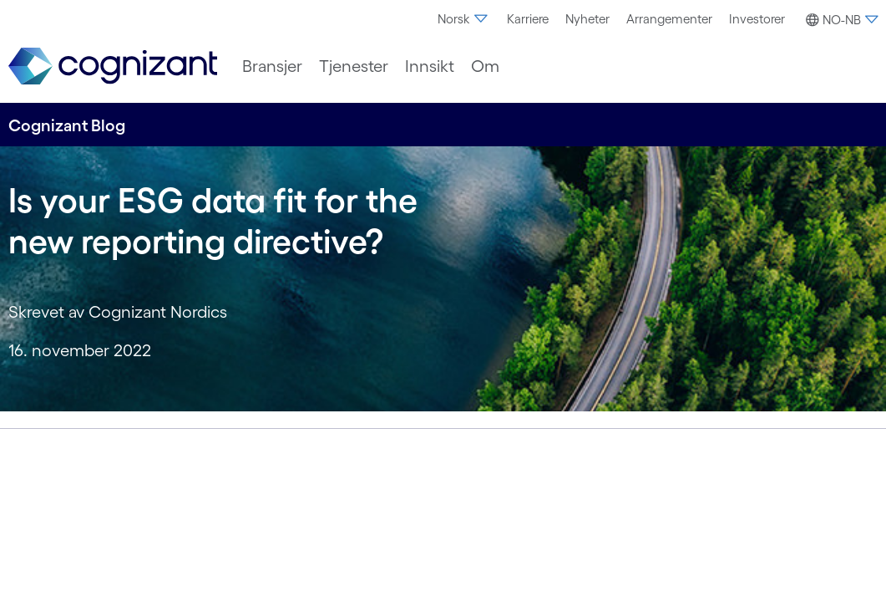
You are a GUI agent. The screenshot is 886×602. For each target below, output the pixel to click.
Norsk (464, 19)
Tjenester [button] (353, 66)
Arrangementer (669, 19)
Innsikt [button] (429, 66)
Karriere (528, 19)
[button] (840, 20)
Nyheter (587, 19)
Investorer (757, 19)
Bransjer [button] (272, 66)
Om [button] (485, 66)
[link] (112, 66)
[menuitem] (464, 19)
